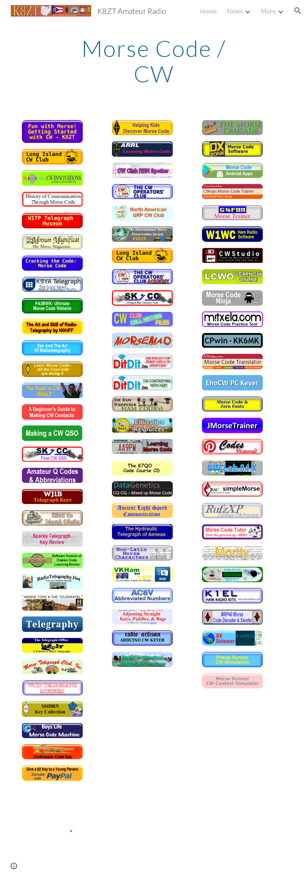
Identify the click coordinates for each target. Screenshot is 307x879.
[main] (153, 60)
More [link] (268, 11)
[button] (298, 11)
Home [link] (208, 11)
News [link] (235, 11)
